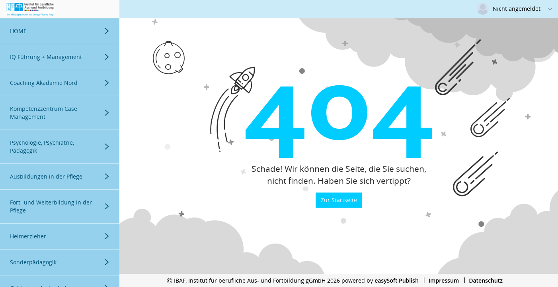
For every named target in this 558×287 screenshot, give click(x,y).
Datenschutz (486, 280)
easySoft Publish (397, 280)
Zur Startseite (339, 200)
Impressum (444, 280)
